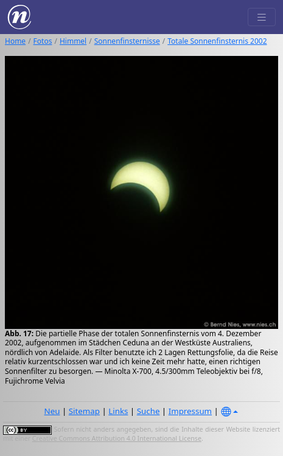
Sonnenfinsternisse (127, 41)
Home (15, 41)
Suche (148, 411)
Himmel (73, 41)
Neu (52, 411)
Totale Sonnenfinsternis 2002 (217, 41)
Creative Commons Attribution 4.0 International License (116, 438)
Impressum (190, 411)
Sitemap (84, 411)
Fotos (42, 41)
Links (118, 411)
